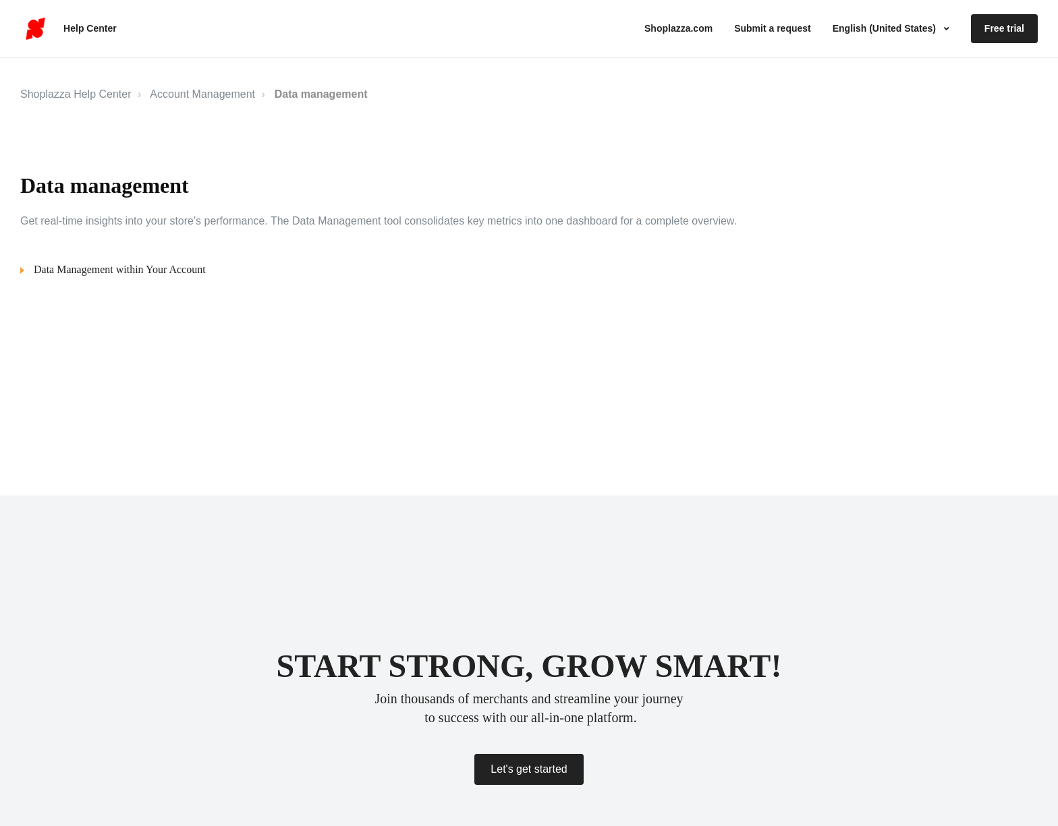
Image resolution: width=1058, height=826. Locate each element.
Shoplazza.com (678, 28)
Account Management (202, 94)
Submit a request (772, 28)
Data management (321, 94)
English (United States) (886, 28)
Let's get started (529, 769)
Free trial (1004, 28)
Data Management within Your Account (120, 269)
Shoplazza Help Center (76, 94)
